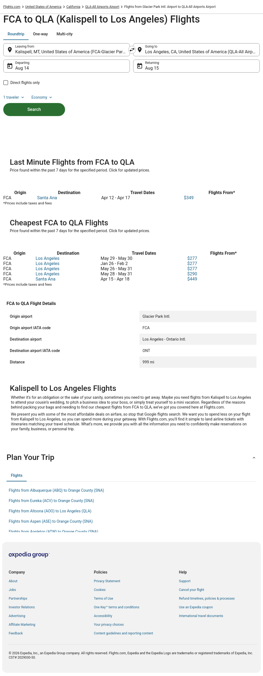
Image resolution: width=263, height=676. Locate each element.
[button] (131, 457)
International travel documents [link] (201, 616)
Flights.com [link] (11, 7)
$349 (189, 197)
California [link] (73, 7)
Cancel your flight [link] (191, 590)
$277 (192, 258)
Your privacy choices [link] (109, 625)
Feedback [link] (16, 633)
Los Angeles (47, 258)
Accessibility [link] (103, 616)
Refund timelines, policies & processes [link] (207, 598)
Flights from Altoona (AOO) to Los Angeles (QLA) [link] (50, 511)
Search (34, 109)
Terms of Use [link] (103, 598)
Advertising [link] (17, 616)
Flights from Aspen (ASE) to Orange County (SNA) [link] (51, 521)
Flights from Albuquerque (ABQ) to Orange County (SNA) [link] (56, 490)
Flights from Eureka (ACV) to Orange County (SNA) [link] (51, 501)
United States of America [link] (43, 7)
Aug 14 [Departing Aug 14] (22, 68)
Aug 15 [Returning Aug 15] (152, 68)
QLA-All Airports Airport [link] (102, 7)
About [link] (13, 581)
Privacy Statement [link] (107, 581)
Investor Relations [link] (22, 607)
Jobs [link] (12, 590)
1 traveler (14, 97)
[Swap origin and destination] (132, 50)
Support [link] (184, 581)
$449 (192, 279)
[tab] (16, 34)
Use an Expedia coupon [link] (196, 607)
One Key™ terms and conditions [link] (116, 607)
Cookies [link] (100, 590)
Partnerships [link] (18, 598)
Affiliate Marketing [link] (22, 625)
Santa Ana (47, 197)
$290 (192, 273)
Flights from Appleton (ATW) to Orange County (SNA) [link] (53, 531)
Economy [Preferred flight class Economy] (42, 97)
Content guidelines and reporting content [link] (123, 633)
